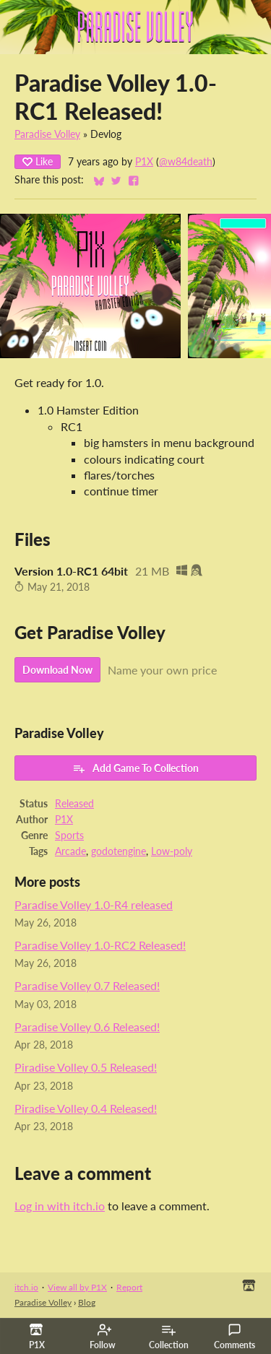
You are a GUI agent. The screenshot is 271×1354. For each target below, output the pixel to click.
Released (74, 804)
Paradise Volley (47, 134)
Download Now (57, 670)
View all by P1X (77, 1287)
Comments (234, 1336)
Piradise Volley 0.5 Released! (85, 1067)
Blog (86, 1302)
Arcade (70, 851)
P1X (144, 162)
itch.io (26, 1287)
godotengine (118, 851)
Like (37, 161)
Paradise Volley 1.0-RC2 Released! (100, 945)
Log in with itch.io (59, 1205)
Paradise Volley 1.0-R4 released (93, 904)
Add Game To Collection (135, 768)
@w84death (185, 162)
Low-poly (171, 851)
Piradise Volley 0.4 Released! (85, 1108)
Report (129, 1287)
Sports (69, 835)
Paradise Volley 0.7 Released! (87, 985)
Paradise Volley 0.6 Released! (87, 1026)
